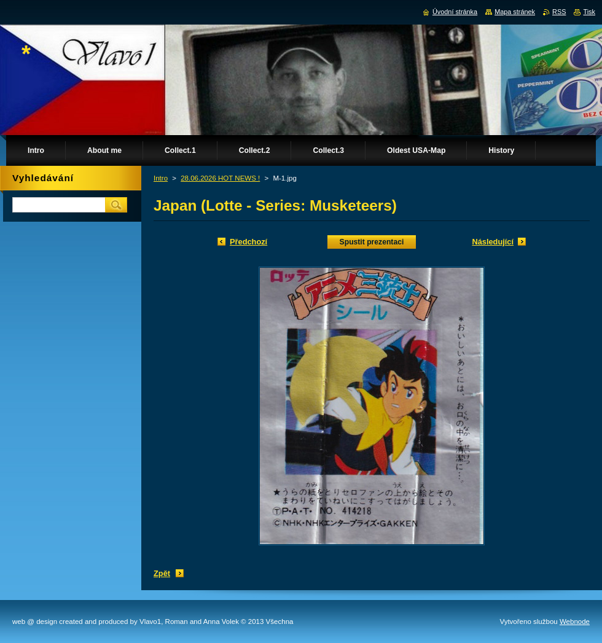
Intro (161, 178)
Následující (493, 241)
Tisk (589, 11)
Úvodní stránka (454, 11)
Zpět (162, 573)
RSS (559, 11)
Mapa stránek (515, 11)
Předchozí (248, 241)
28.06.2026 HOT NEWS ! (220, 178)
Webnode (575, 621)
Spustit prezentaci (372, 242)
